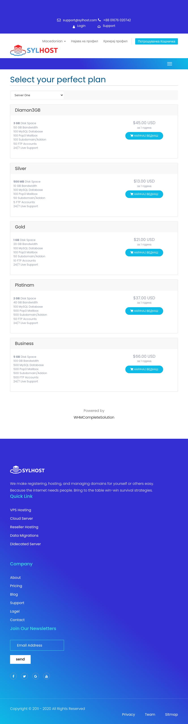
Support (17, 602)
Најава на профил (84, 41)
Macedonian (54, 41)
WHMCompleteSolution (94, 417)
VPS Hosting (20, 510)
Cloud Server (21, 518)
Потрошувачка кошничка (156, 41)
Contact (17, 620)
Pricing (16, 585)
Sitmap (171, 714)
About (15, 577)
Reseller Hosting (24, 527)
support (106, 26)
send (20, 659)
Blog (14, 594)
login (79, 26)
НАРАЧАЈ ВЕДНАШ (144, 136)
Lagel (14, 611)
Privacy (128, 714)
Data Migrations (24, 535)
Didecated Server (25, 544)
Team (150, 714)
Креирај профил (115, 41)
